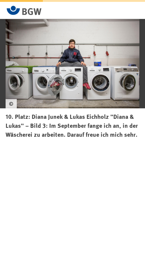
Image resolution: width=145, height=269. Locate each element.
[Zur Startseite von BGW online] (24, 10)
